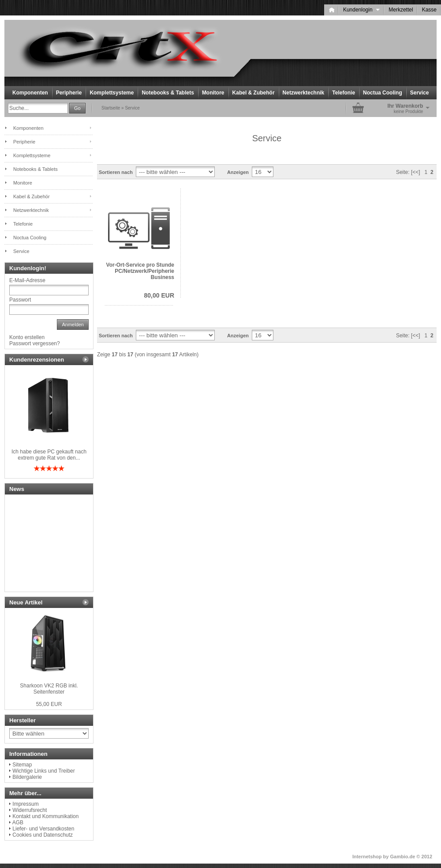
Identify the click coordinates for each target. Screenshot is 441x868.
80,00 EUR (159, 295)
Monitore (213, 93)
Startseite (110, 108)
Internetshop (367, 856)
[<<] (415, 172)
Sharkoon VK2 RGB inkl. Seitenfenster (49, 689)
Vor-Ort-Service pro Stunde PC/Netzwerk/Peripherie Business (140, 271)
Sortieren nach (116, 172)
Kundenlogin (361, 10)
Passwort (20, 300)
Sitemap (22, 765)
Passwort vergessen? (34, 343)
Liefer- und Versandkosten (43, 829)
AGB (17, 822)
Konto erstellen (27, 337)
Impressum (25, 804)
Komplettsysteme (112, 93)
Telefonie (343, 93)
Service (419, 93)
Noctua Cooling (382, 93)
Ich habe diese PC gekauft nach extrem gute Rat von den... (48, 455)
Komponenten (30, 93)
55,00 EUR (49, 704)
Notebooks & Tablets (168, 93)
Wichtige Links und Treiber (43, 771)
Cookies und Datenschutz (42, 835)
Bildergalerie (27, 777)
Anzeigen (238, 172)
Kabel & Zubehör (253, 93)
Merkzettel (401, 10)
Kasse (429, 10)
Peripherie (69, 93)
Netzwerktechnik (304, 93)
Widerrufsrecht (29, 810)
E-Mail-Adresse (27, 280)
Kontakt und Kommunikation (45, 816)
